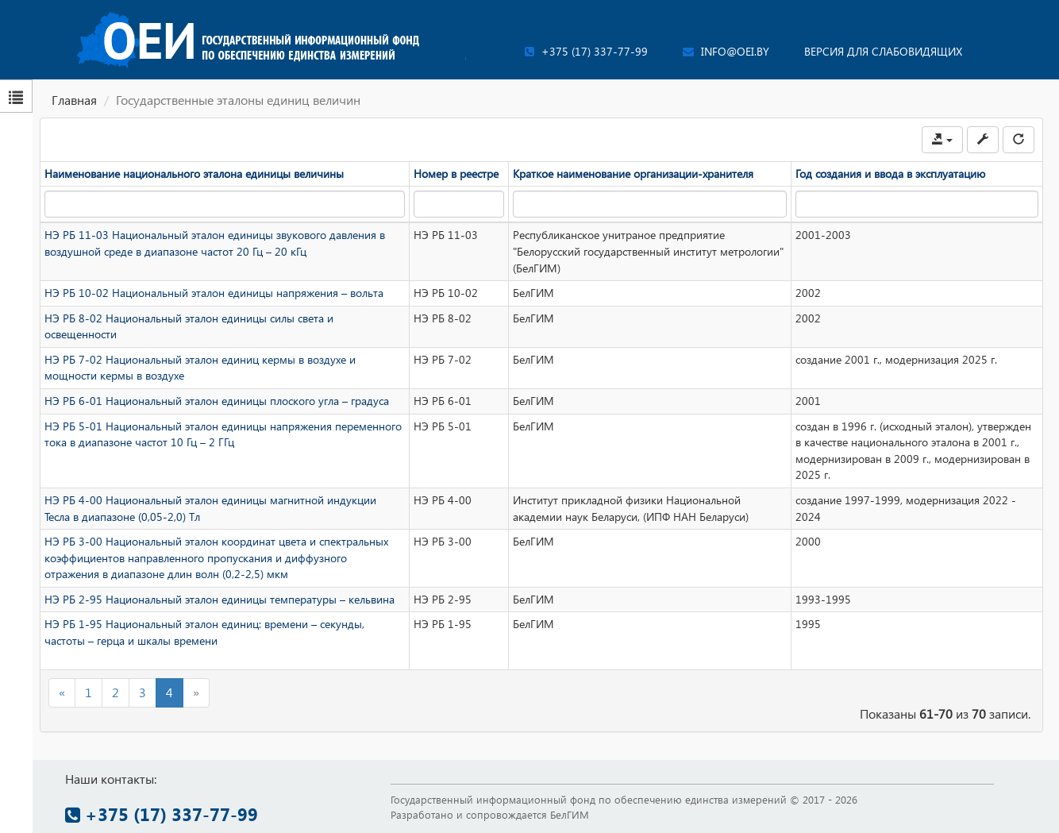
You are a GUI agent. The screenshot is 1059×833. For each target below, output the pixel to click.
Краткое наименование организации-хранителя (633, 173)
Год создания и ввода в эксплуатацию (890, 173)
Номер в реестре (456, 173)
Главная (74, 99)
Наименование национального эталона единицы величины (194, 173)
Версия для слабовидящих (883, 51)
